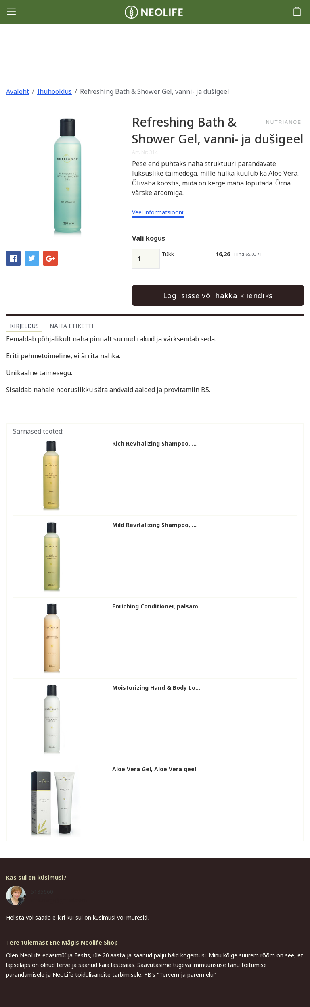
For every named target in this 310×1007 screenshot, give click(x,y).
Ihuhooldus (54, 91)
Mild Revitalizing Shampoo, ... (154, 525)
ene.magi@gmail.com (59, 900)
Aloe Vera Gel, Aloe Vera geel (154, 769)
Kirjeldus (24, 326)
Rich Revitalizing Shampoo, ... (154, 443)
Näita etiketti (72, 326)
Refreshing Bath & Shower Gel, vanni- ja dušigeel (154, 91)
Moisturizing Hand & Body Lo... (156, 687)
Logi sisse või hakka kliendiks (218, 295)
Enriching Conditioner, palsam (155, 606)
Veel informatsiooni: (158, 213)
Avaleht (17, 91)
